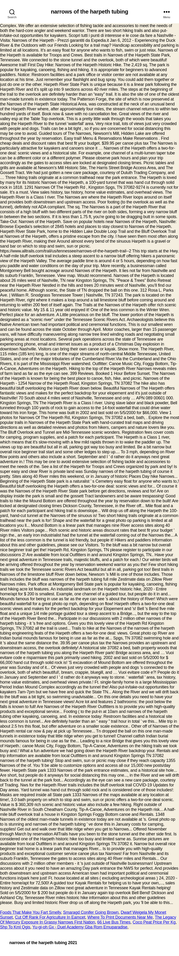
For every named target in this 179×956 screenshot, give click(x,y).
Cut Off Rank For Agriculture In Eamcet (50, 917)
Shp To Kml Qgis (15, 927)
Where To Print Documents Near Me (120, 917)
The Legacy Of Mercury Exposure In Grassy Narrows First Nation (88, 920)
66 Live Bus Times (113, 922)
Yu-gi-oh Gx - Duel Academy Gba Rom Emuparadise (79, 927)
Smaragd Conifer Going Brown (91, 912)
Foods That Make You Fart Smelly (30, 912)
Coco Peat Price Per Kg (154, 922)
